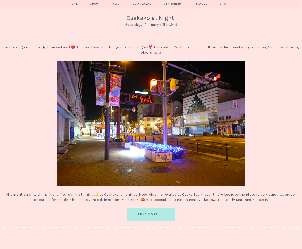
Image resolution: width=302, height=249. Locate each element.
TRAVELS (201, 3)
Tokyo (144, 52)
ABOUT (95, 3)
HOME (74, 3)
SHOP (224, 3)
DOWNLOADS (141, 3)
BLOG (116, 3)
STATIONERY (173, 3)
